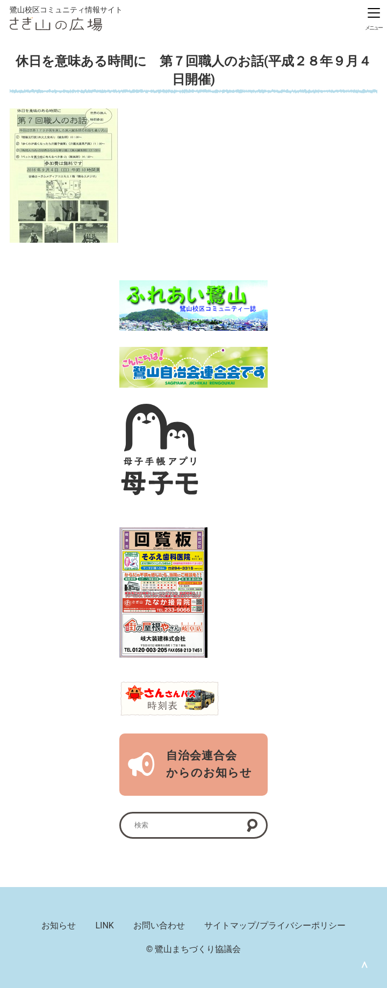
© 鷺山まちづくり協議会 (193, 949)
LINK (104, 925)
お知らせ (58, 925)
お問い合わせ (159, 925)
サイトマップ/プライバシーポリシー (275, 925)
